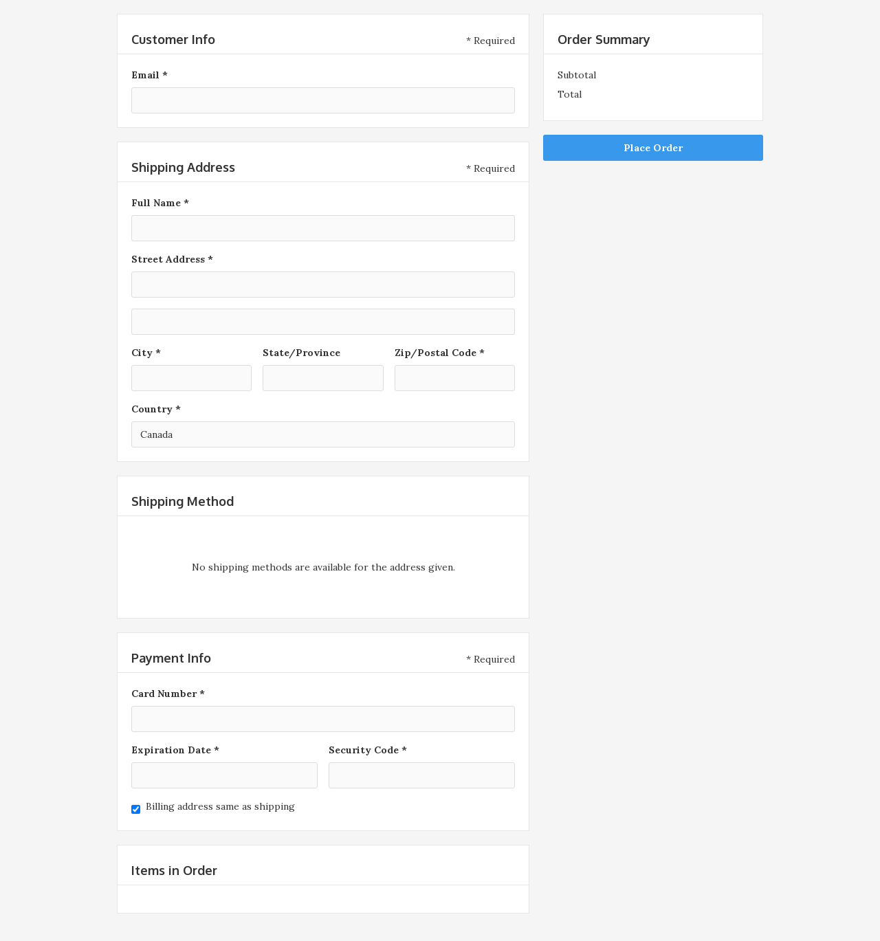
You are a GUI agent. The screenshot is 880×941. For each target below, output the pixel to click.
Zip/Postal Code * (440, 352)
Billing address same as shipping (220, 806)
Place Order (653, 148)
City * (146, 352)
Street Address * (172, 259)
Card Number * (168, 693)
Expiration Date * (175, 750)
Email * (149, 75)
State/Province (301, 352)
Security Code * (368, 750)
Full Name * (160, 203)
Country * (156, 409)
